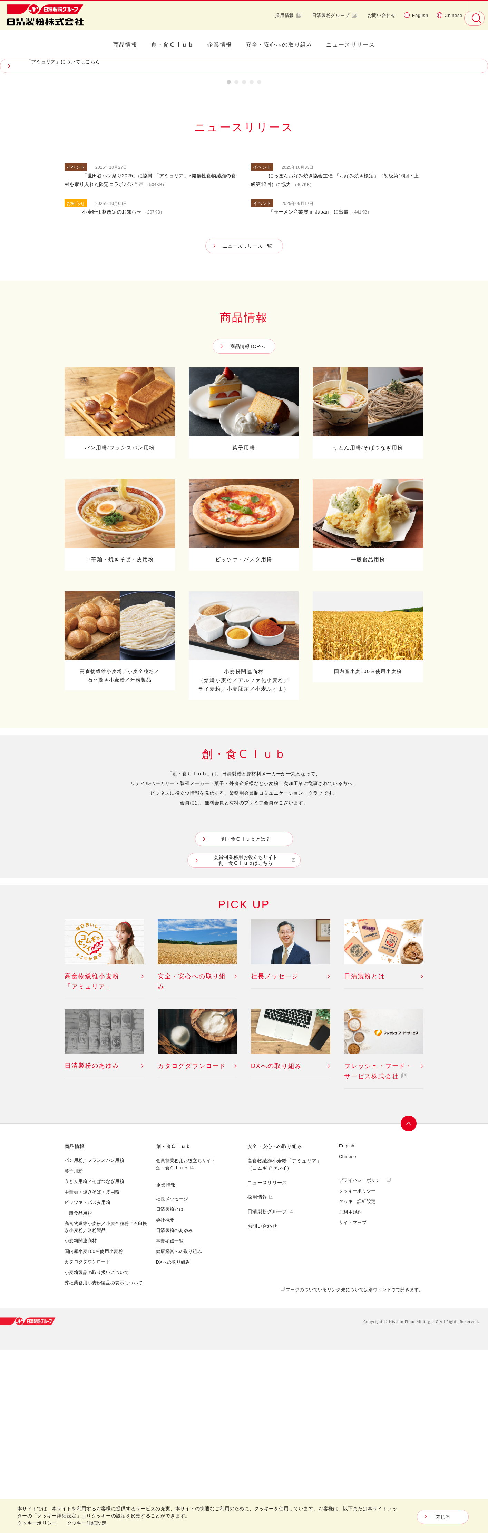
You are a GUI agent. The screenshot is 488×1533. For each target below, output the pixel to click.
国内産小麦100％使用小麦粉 (94, 1434)
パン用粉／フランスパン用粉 (94, 1343)
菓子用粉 (74, 1354)
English (416, 15)
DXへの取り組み (173, 1445)
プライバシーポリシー (362, 1363)
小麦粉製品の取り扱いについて (97, 1455)
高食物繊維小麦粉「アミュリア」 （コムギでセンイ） (284, 1347)
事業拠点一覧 (170, 1424)
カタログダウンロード (87, 1445)
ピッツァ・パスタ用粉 (87, 1385)
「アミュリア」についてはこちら (63, 244)
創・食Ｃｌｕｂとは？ (246, 1021)
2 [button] (236, 266)
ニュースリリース (350, 44)
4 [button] (251, 266)
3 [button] (244, 266)
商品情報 (125, 44)
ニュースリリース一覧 (247, 428)
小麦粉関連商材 (81, 1424)
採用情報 (288, 15)
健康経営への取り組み (179, 1434)
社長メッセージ (172, 1381)
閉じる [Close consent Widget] (443, 1517)
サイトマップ (353, 1405)
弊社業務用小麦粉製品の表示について (104, 1466)
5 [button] (259, 266)
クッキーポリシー (357, 1374)
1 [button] (228, 266)
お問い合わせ (382, 15)
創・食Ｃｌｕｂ (172, 44)
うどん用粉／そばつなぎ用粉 (94, 1364)
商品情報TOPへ (247, 529)
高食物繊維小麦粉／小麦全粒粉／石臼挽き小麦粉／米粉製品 (106, 1409)
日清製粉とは (170, 1392)
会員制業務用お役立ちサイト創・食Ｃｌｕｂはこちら (246, 1043)
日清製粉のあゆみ (174, 1413)
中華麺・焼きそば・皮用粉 (92, 1375)
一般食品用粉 (78, 1396)
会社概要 (165, 1403)
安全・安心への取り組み (279, 44)
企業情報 (219, 44)
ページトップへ (409, 1306)
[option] (244, 157)
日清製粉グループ (334, 15)
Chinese (449, 15)
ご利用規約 (350, 1395)
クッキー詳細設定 (357, 1384)
